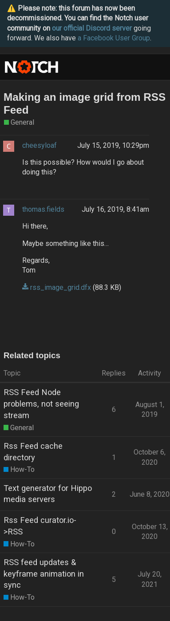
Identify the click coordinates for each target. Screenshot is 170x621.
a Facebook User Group (114, 38)
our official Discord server (92, 28)
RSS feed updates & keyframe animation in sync (44, 573)
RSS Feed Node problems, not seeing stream (41, 403)
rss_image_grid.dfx (60, 287)
